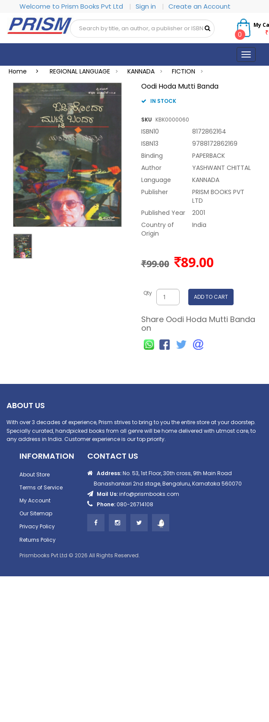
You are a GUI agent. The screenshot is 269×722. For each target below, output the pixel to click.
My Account (35, 500)
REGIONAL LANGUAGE (80, 71)
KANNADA (141, 71)
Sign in (147, 6)
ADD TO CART (211, 296)
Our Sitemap (35, 513)
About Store (34, 474)
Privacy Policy (37, 526)
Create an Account (199, 6)
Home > (26, 71)
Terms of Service (41, 487)
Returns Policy (37, 539)
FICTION (183, 71)
